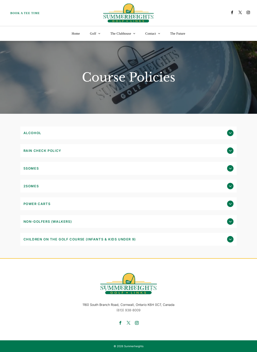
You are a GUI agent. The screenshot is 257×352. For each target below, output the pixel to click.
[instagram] (248, 13)
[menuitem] (76, 33)
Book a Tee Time (25, 13)
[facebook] (232, 13)
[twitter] (240, 13)
